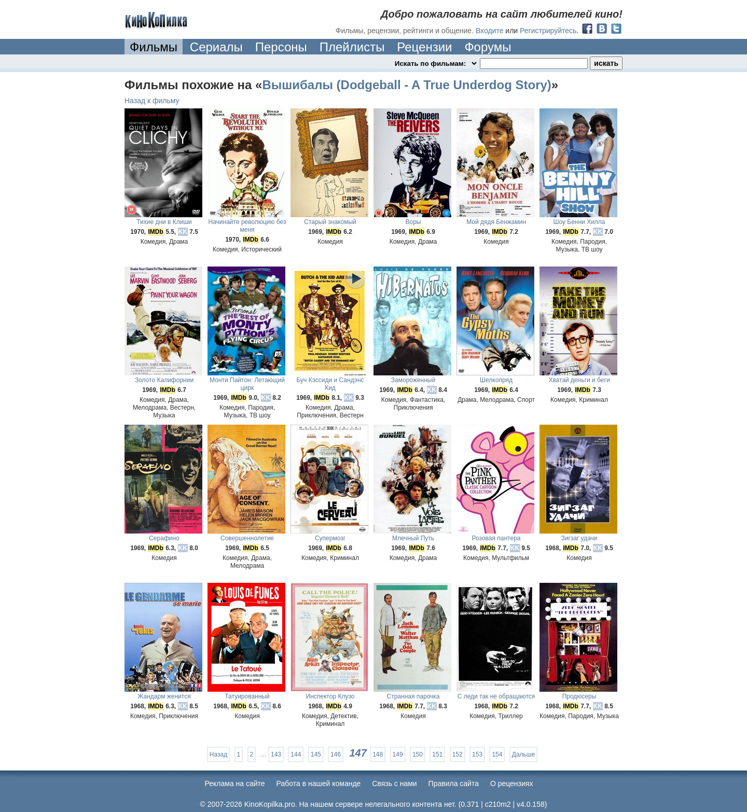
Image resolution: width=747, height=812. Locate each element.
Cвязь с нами (394, 783)
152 (457, 754)
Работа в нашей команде (318, 783)
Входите (490, 30)
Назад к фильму (152, 100)
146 (335, 754)
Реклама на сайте (235, 783)
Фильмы (153, 47)
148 (377, 754)
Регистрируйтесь (548, 30)
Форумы (487, 47)
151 (437, 754)
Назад (218, 754)
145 (316, 754)
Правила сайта (453, 783)
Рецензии (424, 47)
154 (497, 754)
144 (295, 754)
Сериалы (216, 47)
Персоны (281, 47)
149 (398, 754)
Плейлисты (352, 47)
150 (417, 754)
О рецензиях (511, 783)
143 (276, 754)
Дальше (523, 754)
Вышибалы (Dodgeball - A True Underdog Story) (406, 85)
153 (477, 754)
